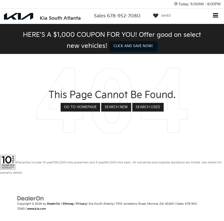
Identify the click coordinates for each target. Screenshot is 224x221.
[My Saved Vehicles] (160, 16)
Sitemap (68, 203)
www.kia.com (36, 208)
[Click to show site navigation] (215, 16)
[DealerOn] (30, 198)
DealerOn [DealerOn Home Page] (53, 203)
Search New (116, 107)
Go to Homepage (80, 107)
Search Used (148, 107)
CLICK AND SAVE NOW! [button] (133, 46)
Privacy (81, 203)
